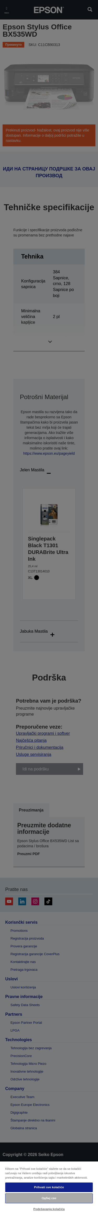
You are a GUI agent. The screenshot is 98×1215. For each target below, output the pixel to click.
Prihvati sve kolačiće (49, 1187)
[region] (49, 1188)
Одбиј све (49, 1198)
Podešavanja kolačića (49, 1209)
